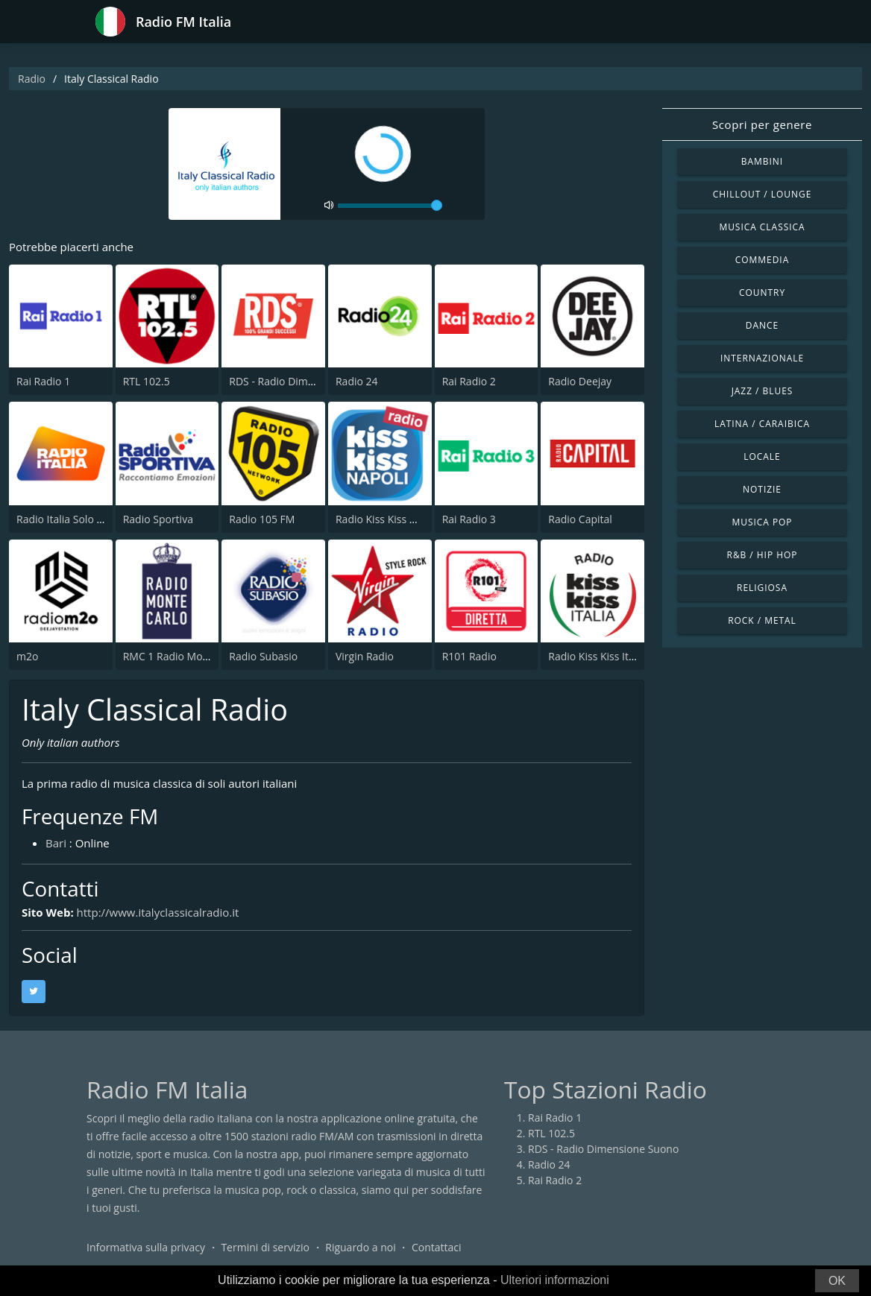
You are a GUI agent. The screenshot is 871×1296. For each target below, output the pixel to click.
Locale (761, 456)
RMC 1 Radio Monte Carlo (185, 656)
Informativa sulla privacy (146, 1247)
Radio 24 (357, 381)
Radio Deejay (579, 381)
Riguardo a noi (360, 1247)
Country (762, 292)
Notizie (762, 489)
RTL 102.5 (146, 381)
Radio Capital (580, 519)
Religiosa (762, 587)
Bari (55, 842)
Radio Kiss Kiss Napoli (388, 519)
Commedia (762, 259)
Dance (762, 325)
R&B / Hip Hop (762, 555)
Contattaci (437, 1247)
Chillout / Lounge (762, 194)
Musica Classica (762, 227)
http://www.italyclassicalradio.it (158, 912)
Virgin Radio (365, 656)
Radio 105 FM (262, 519)
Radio (31, 79)
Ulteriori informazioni (554, 1280)
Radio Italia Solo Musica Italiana (92, 519)
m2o (27, 656)
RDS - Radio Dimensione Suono (304, 381)
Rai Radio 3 (469, 519)
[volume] (390, 205)
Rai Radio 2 (469, 381)
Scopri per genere (762, 124)
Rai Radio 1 (43, 381)
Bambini (762, 161)
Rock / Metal (762, 620)
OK (837, 1280)
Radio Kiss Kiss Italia (596, 656)
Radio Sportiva (158, 519)
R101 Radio (469, 656)
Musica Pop (762, 522)
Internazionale (762, 358)
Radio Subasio (263, 656)
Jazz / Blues (762, 391)
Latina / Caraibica (762, 423)
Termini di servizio (265, 1247)
